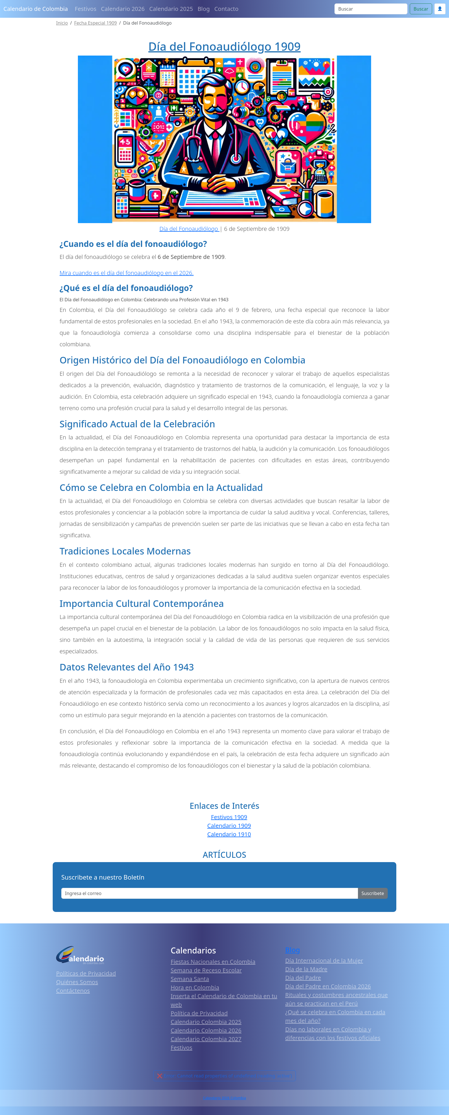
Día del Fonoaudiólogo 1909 (224, 46)
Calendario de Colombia (35, 9)
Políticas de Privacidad (86, 973)
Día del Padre (303, 978)
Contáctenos (73, 990)
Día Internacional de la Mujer (324, 960)
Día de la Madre (306, 969)
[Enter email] (209, 893)
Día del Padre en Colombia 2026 (328, 986)
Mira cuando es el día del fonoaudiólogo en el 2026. (127, 273)
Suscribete (373, 893)
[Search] (370, 8)
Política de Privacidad (199, 1013)
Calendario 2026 (123, 9)
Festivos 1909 (229, 817)
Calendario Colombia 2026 (206, 1030)
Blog (204, 9)
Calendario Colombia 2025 (206, 1022)
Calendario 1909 (229, 825)
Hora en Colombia (195, 987)
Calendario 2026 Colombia (224, 1098)
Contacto (226, 9)
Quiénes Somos (77, 982)
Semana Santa (190, 979)
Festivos (85, 9)
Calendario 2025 (171, 9)
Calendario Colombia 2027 (206, 1039)
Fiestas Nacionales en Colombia (213, 961)
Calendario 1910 (229, 834)
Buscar (420, 9)
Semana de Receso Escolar (206, 970)
